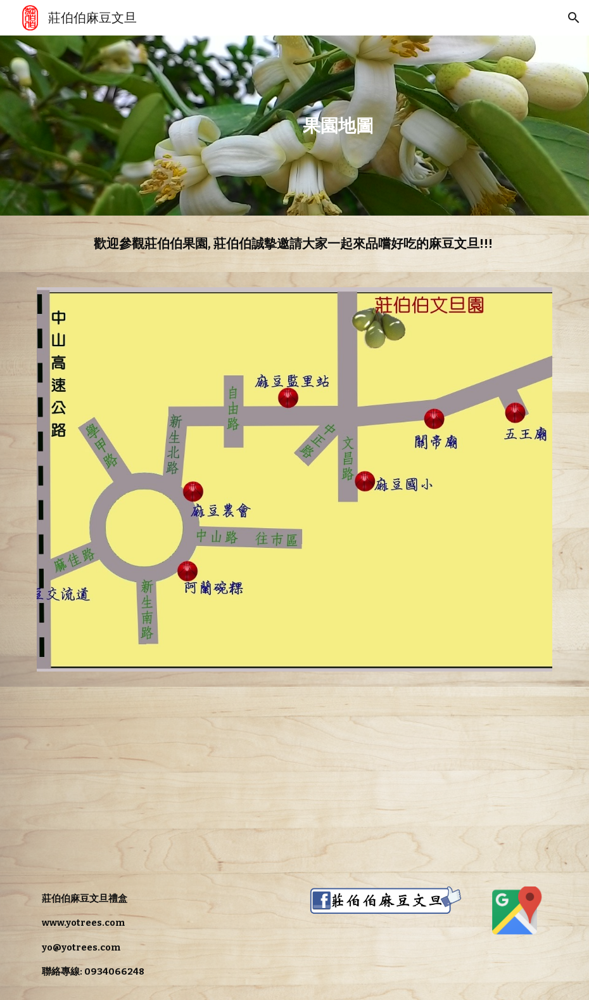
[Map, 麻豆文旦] (162, 779)
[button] (574, 18)
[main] (338, 126)
